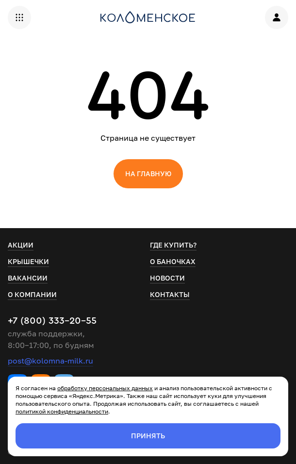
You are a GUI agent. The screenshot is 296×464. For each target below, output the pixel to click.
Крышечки (28, 261)
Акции (20, 245)
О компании (32, 294)
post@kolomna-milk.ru (50, 360)
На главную (148, 173)
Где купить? (173, 245)
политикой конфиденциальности (62, 411)
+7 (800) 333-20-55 (52, 321)
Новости (167, 278)
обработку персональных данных (105, 388)
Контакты (170, 294)
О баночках (173, 261)
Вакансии (28, 278)
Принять (148, 435)
